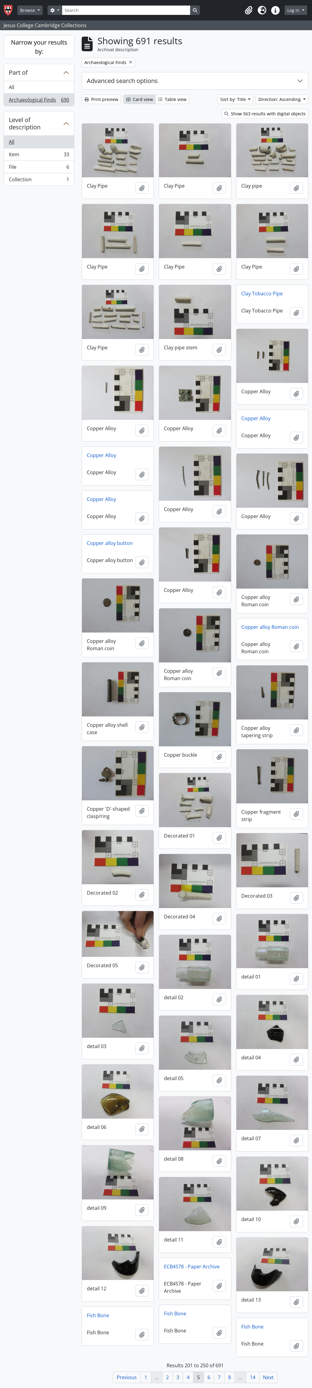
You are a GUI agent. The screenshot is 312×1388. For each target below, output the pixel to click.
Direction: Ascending (280, 99)
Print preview (101, 99)
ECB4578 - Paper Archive (192, 1266)
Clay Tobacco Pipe (262, 293)
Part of (18, 72)
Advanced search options (122, 81)
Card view (139, 99)
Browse (28, 10)
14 (252, 1377)
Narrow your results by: (39, 47)
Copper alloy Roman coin (270, 627)
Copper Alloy (256, 418)
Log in (294, 10)
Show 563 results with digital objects (265, 114)
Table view (172, 99)
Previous (127, 1377)
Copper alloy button (110, 543)
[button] (248, 10)
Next (268, 1377)
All (11, 87)
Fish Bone (175, 1313)
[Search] (126, 10)
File (39, 168)
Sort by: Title (233, 99)
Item (39, 156)
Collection (39, 181)
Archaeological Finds (39, 101)
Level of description (25, 123)
